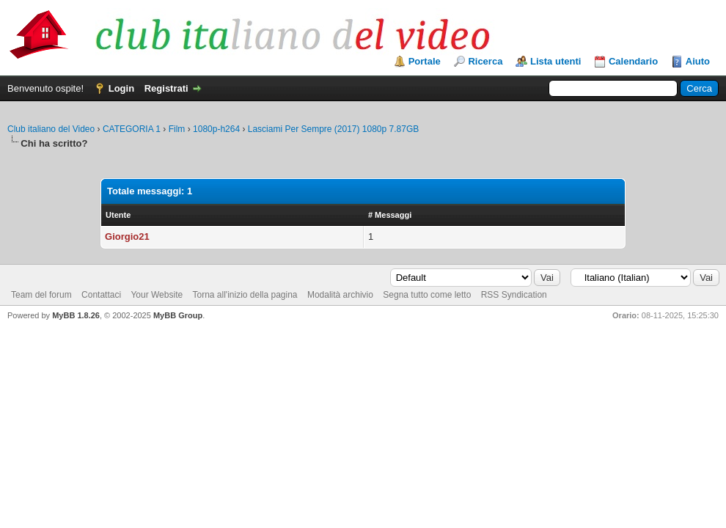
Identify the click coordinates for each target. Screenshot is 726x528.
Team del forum (41, 295)
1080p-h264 (216, 129)
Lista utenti (555, 61)
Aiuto (698, 61)
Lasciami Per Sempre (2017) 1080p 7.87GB (333, 129)
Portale (424, 61)
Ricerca (485, 61)
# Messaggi (389, 214)
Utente (118, 214)
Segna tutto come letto (427, 295)
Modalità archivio (340, 295)
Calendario (633, 61)
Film (177, 129)
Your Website (157, 295)
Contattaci (101, 295)
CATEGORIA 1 (132, 129)
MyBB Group (177, 315)
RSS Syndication (514, 295)
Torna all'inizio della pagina (244, 295)
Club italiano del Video (51, 129)
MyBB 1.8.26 (76, 315)
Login (121, 88)
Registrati (166, 88)
